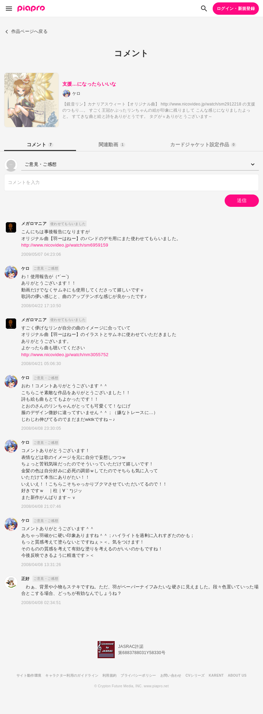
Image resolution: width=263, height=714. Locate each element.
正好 (25, 578)
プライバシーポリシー (138, 675)
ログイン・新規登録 (236, 8)
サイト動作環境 (28, 675)
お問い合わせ (170, 675)
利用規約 (109, 675)
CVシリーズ (195, 675)
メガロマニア (34, 223)
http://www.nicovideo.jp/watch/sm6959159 (64, 245)
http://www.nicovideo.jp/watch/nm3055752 (65, 354)
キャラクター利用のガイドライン (71, 675)
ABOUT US (237, 675)
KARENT (216, 675)
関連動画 (112, 144)
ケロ (25, 268)
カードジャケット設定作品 (203, 144)
